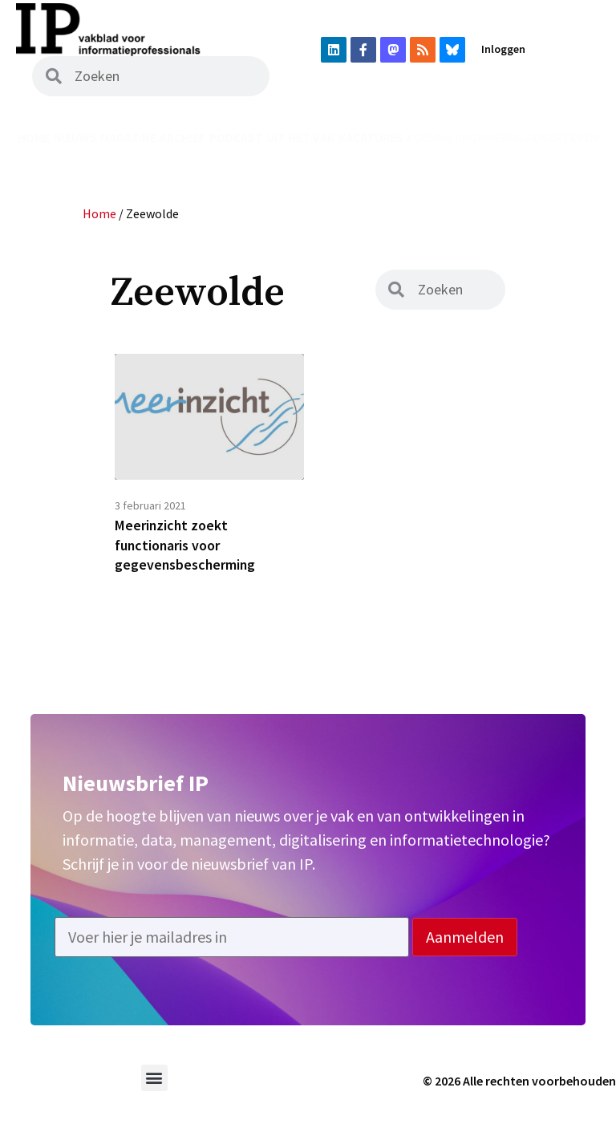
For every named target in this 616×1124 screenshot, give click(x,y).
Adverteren (562, 137)
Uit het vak (300, 137)
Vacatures (370, 137)
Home (34, 137)
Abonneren (488, 137)
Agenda (429, 137)
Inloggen (503, 49)
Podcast (236, 137)
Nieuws (75, 137)
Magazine (128, 137)
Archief (182, 137)
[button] (154, 1078)
